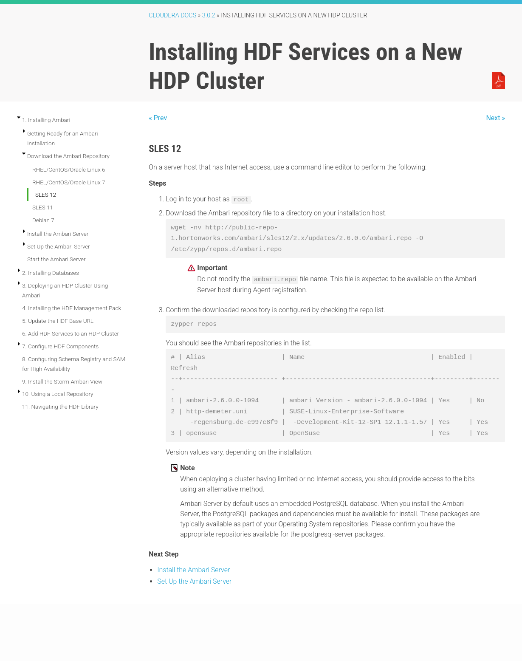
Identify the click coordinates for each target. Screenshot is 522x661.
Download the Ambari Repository (68, 156)
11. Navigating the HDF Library (60, 406)
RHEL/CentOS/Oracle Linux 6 (68, 169)
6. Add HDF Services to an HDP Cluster (70, 333)
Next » (495, 118)
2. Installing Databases (50, 272)
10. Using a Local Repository (57, 393)
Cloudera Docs (172, 15)
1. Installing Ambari (46, 119)
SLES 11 (42, 207)
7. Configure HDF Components (60, 346)
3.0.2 (208, 15)
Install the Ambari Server (57, 233)
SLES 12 (45, 194)
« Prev (158, 118)
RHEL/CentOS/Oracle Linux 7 (68, 182)
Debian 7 (43, 220)
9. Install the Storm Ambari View (62, 381)
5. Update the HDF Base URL (57, 320)
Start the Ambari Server (56, 259)
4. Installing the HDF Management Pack (71, 308)
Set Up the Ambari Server (58, 246)
